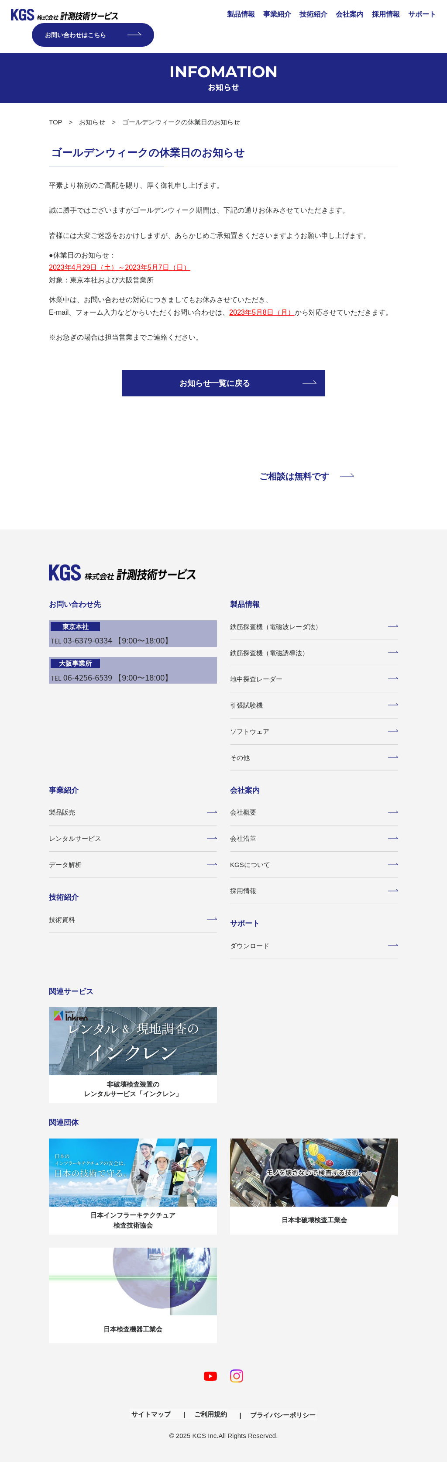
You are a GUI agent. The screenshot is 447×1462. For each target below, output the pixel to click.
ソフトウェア (314, 731)
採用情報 (386, 14)
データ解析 (133, 864)
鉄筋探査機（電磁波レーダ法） (314, 626)
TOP (55, 122)
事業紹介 (277, 14)
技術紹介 (313, 14)
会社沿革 (314, 838)
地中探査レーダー (314, 679)
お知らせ (92, 122)
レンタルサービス (133, 838)
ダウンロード (314, 945)
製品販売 (133, 812)
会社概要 (314, 812)
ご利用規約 (210, 1412)
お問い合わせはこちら (93, 34)
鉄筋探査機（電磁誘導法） (314, 653)
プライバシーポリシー (279, 1412)
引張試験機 (314, 705)
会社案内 (350, 14)
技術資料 (133, 919)
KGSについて (314, 864)
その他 (314, 757)
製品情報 (241, 14)
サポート (422, 14)
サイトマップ (155, 1412)
